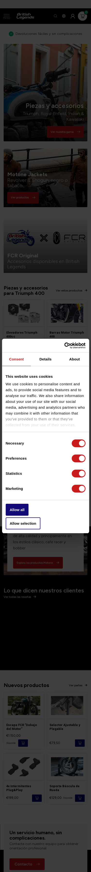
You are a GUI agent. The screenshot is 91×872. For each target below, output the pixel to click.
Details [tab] (46, 359)
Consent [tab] (16, 359)
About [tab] (74, 359)
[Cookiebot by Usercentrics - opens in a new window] (64, 345)
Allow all (17, 510)
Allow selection (23, 523)
